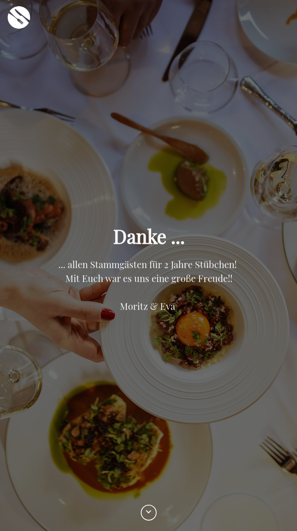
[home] (19, 19)
